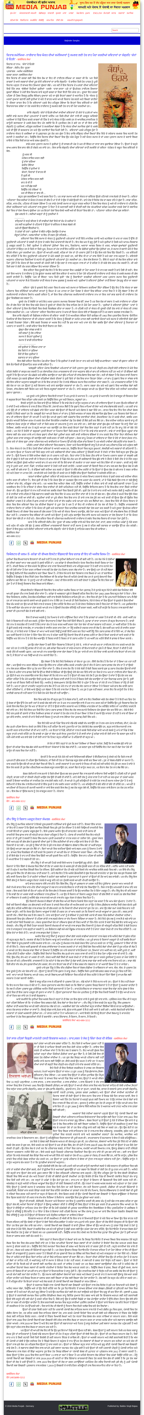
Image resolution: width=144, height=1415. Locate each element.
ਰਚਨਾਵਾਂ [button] (121, 13)
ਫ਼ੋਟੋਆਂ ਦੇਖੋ (14, 20)
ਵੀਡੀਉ (41, 20)
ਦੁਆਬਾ (58, 13)
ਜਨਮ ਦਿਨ (50, 20)
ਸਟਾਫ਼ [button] (114, 13)
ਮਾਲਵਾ (71, 13)
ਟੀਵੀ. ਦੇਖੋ (59, 20)
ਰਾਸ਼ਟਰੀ (51, 13)
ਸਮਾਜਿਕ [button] (130, 13)
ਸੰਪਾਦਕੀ (107, 13)
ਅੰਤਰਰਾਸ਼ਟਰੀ (24, 13)
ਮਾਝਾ (64, 13)
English (97, 13)
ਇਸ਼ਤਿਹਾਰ (24, 20)
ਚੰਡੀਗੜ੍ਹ (42, 13)
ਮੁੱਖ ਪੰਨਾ (13, 13)
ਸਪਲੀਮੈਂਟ (33, 20)
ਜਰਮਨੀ (33, 13)
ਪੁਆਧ (87, 13)
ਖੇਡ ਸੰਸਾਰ (80, 13)
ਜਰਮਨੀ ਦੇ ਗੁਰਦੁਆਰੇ (73, 20)
